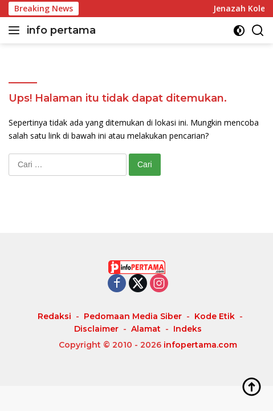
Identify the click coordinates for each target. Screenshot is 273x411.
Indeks (187, 329)
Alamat (146, 329)
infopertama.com (200, 345)
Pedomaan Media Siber (133, 316)
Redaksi (54, 316)
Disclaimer (96, 329)
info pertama (61, 30)
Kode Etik (214, 316)
